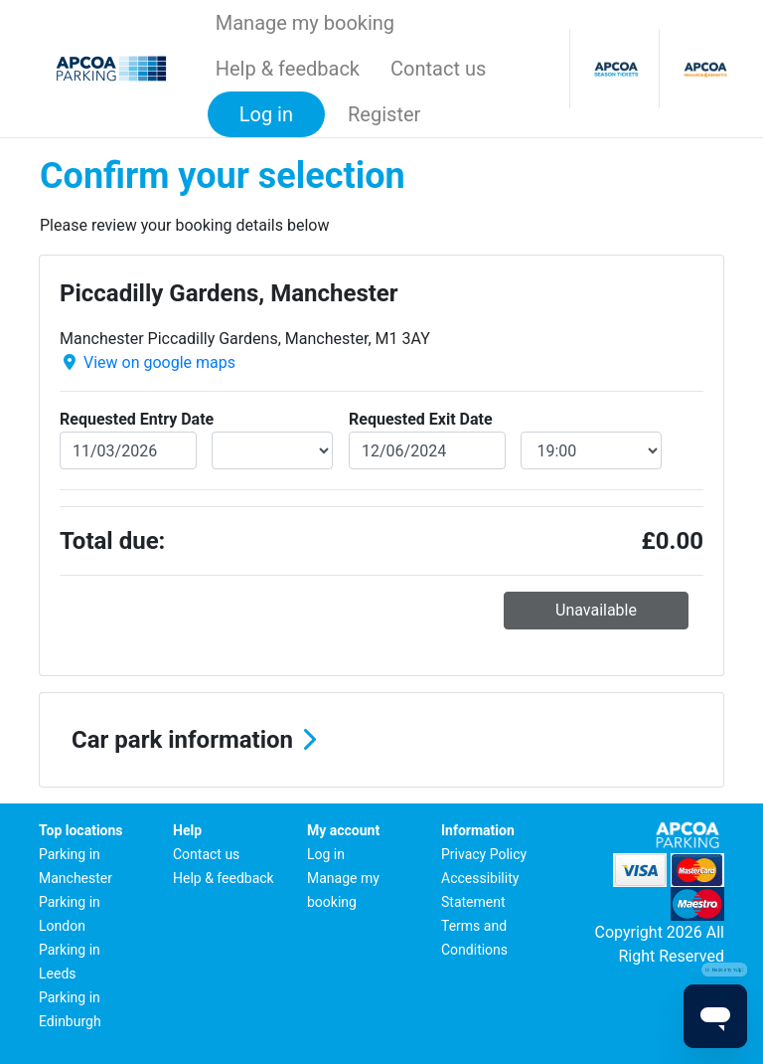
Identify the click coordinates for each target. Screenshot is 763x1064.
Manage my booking (305, 23)
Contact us (438, 69)
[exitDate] (427, 450)
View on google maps (159, 362)
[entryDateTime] (273, 450)
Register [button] (384, 114)
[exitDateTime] (592, 450)
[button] (381, 740)
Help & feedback (288, 69)
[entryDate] (128, 450)
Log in (326, 854)
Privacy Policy (484, 854)
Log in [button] (266, 114)
